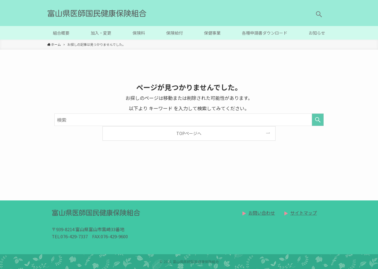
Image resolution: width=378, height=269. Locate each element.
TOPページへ (188, 133)
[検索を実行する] (318, 120)
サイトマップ (303, 213)
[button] (319, 14)
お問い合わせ (261, 213)
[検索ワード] (189, 120)
